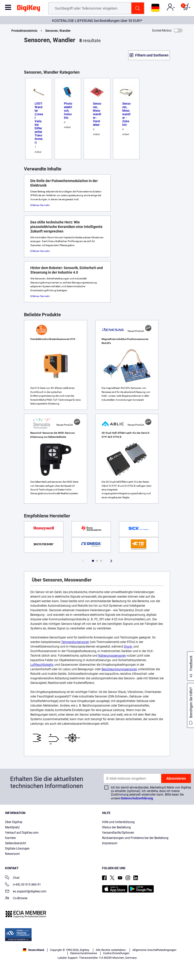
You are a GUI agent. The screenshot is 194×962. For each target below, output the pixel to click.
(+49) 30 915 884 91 (23, 885)
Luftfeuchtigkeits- (42, 664)
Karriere (10, 838)
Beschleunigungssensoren (119, 669)
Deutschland (33, 950)
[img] (28, 9)
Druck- (128, 646)
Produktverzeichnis (24, 31)
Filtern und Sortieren (151, 55)
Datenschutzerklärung (137, 798)
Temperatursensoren (75, 642)
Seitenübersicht (15, 843)
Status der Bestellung (116, 827)
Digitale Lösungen (17, 848)
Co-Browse (16, 898)
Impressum (109, 843)
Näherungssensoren (112, 655)
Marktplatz (12, 827)
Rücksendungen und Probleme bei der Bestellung (135, 838)
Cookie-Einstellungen (116, 953)
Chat (12, 878)
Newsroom (12, 854)
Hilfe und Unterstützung (118, 822)
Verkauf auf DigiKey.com (22, 832)
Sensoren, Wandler (57, 31)
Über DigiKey (13, 822)
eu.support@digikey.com (25, 891)
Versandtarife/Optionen (118, 832)
